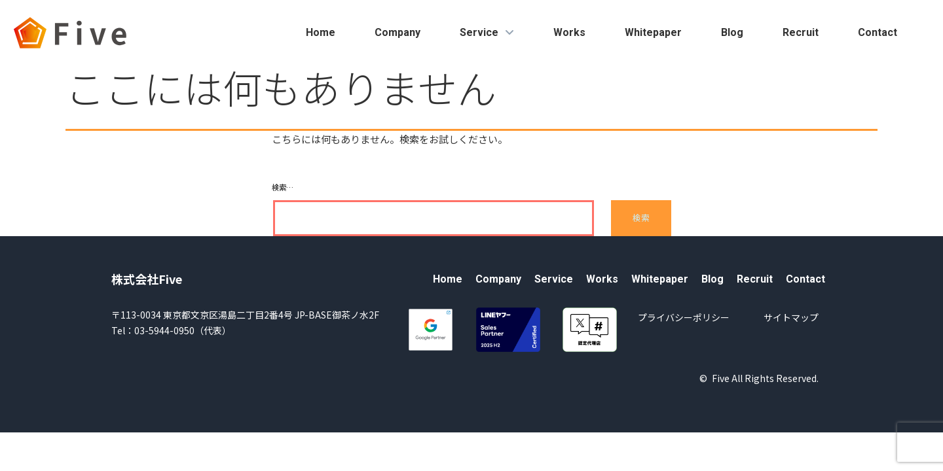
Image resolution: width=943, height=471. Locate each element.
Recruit (801, 32)
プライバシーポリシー (684, 317)
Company (397, 32)
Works (569, 32)
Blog (732, 32)
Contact (877, 32)
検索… (282, 187)
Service (487, 32)
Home (320, 32)
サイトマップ (791, 317)
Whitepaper (653, 32)
